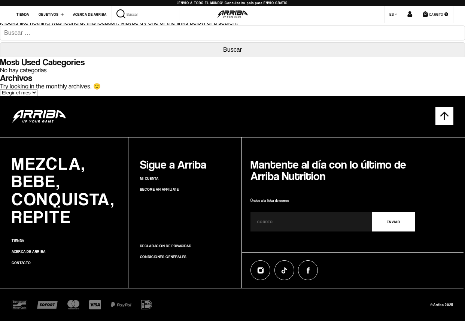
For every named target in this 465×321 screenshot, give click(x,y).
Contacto (21, 262)
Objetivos (49, 14)
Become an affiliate (159, 189)
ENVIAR (393, 221)
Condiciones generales (163, 256)
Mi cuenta (149, 178)
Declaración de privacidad (166, 245)
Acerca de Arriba (89, 14)
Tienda (22, 14)
